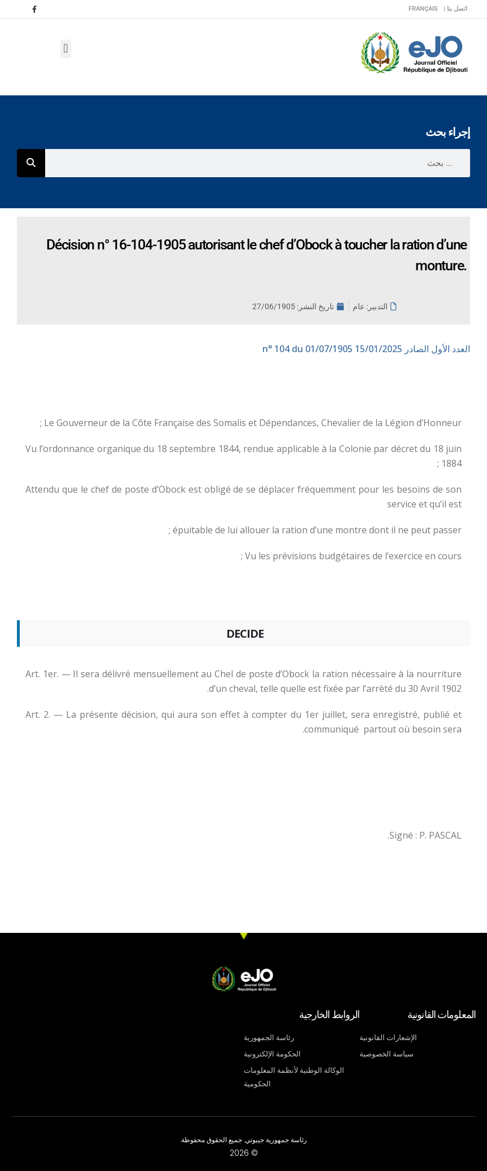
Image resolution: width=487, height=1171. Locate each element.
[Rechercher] (31, 163)
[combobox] (257, 163)
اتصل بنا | (455, 8)
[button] (65, 49)
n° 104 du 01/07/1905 (366, 349)
